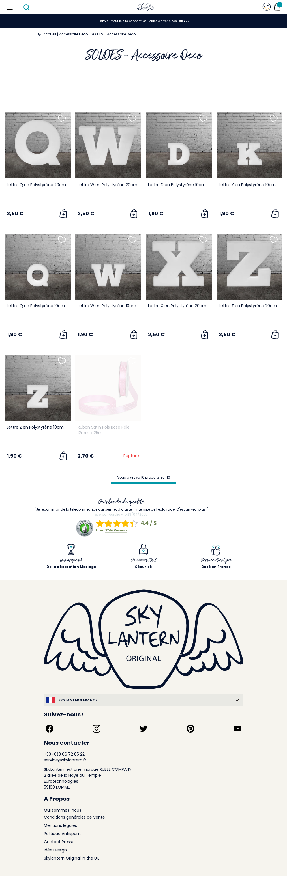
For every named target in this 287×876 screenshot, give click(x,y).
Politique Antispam (62, 833)
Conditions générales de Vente (74, 817)
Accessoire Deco (73, 34)
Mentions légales (60, 825)
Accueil (49, 34)
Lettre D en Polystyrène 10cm (176, 185)
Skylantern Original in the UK (71, 858)
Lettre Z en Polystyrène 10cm (35, 427)
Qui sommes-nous (62, 810)
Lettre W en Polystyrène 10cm (107, 306)
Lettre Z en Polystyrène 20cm (248, 306)
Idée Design (55, 850)
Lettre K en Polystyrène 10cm (247, 185)
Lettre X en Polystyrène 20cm (177, 306)
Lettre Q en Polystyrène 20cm (36, 185)
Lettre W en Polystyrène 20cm (107, 185)
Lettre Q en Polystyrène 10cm (36, 306)
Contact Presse (59, 842)
